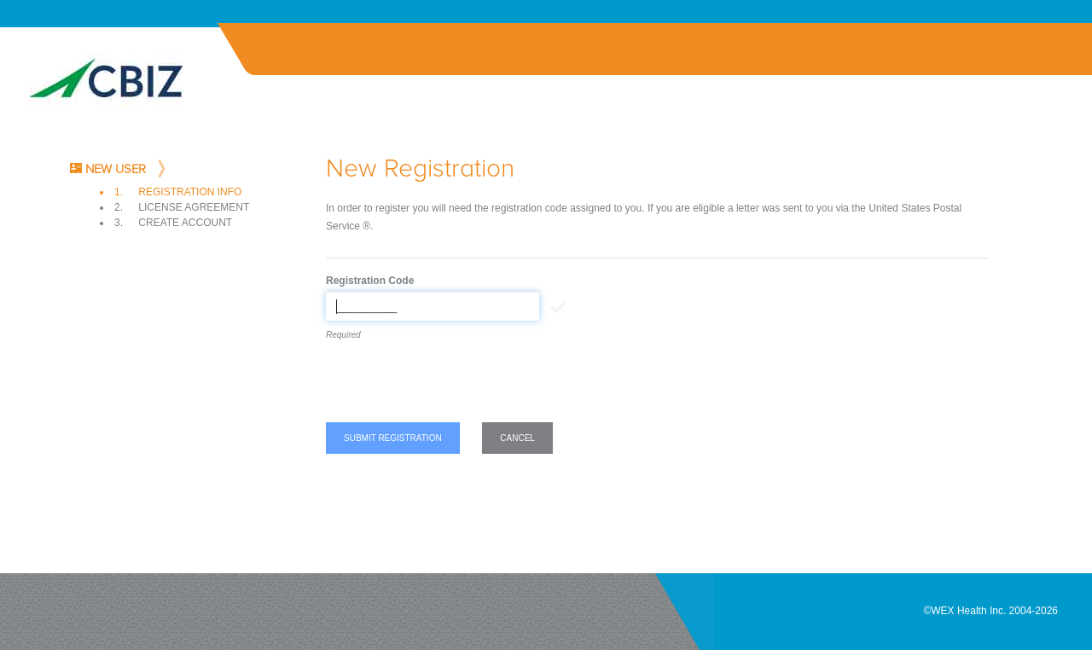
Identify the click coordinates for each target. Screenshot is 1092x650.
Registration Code (370, 281)
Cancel (517, 438)
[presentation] (455, 384)
